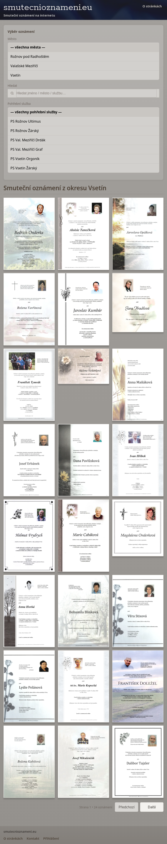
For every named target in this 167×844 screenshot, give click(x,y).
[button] (29, 234)
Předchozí (127, 807)
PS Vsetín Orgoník (25, 158)
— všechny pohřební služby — (36, 112)
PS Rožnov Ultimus (25, 121)
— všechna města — (27, 47)
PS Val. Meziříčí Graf (26, 149)
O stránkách (152, 6)
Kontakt (33, 838)
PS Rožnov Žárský (24, 130)
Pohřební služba (19, 104)
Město (12, 39)
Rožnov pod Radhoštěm (29, 56)
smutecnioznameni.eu (47, 7)
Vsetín (15, 75)
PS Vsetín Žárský (23, 168)
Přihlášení (51, 838)
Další (152, 807)
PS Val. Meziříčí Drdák (27, 140)
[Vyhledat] (86, 93)
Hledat (12, 85)
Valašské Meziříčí (24, 65)
